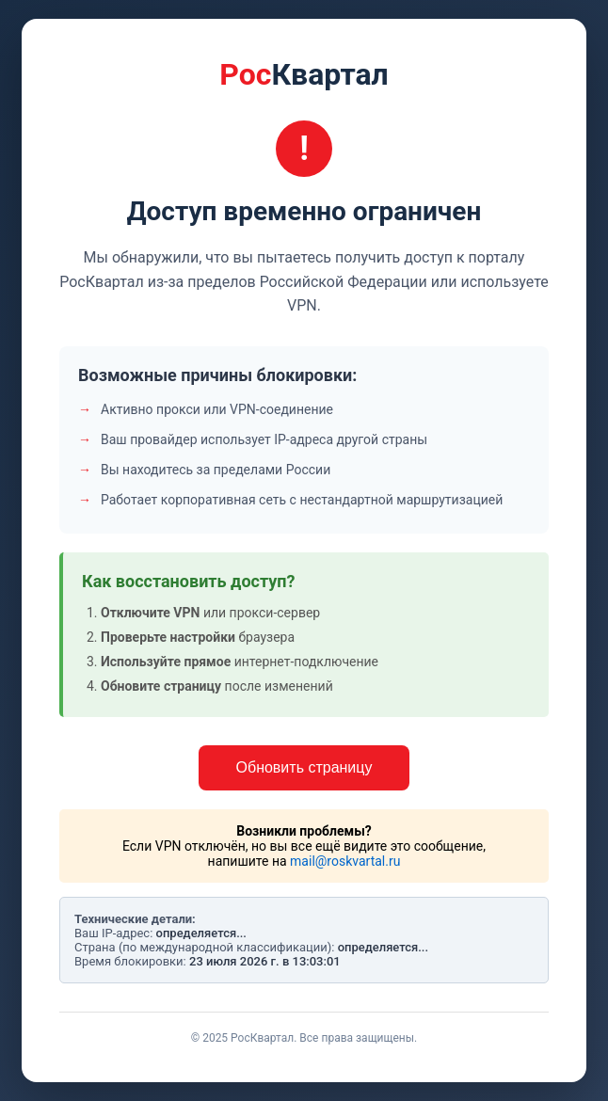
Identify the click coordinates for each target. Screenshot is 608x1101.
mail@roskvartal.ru (345, 861)
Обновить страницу (304, 767)
